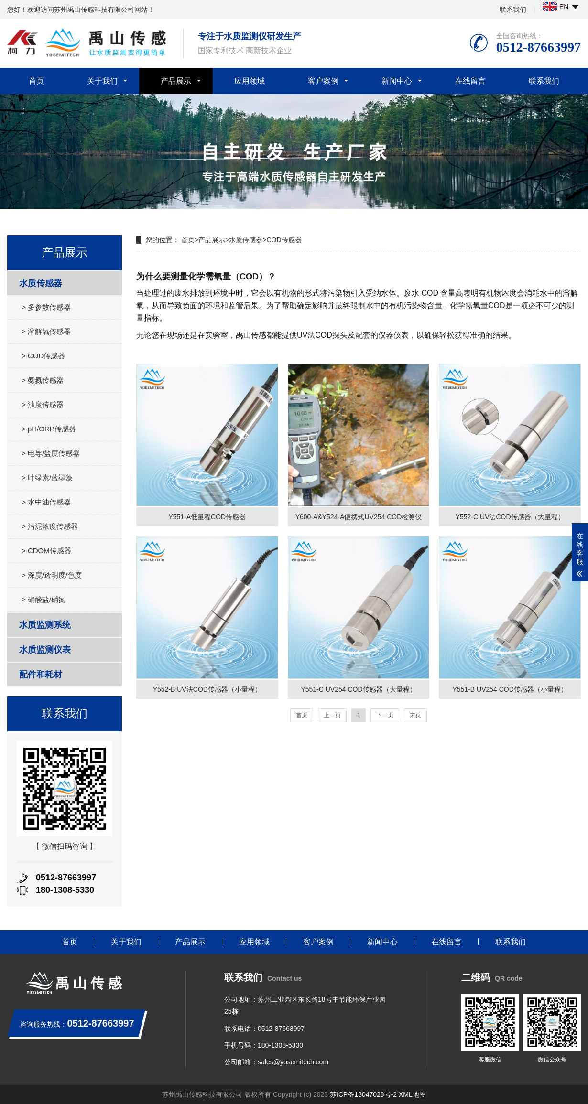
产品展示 (176, 81)
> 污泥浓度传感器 (50, 526)
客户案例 (323, 81)
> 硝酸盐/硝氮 (43, 599)
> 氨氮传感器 (43, 380)
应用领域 (249, 81)
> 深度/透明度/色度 (52, 575)
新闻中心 (396, 81)
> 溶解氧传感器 (46, 331)
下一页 (384, 715)
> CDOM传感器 (46, 551)
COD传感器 (283, 240)
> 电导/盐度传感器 (51, 453)
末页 (415, 715)
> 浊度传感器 (43, 404)
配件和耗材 (40, 674)
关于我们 (102, 81)
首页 (36, 81)
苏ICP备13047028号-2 (363, 1094)
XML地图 (412, 1094)
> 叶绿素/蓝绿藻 (47, 477)
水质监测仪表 (45, 649)
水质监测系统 (45, 625)
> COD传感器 (43, 356)
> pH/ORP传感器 (49, 429)
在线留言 (470, 81)
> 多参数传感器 (46, 307)
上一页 (332, 715)
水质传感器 (40, 283)
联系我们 (513, 9)
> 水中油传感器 (46, 502)
